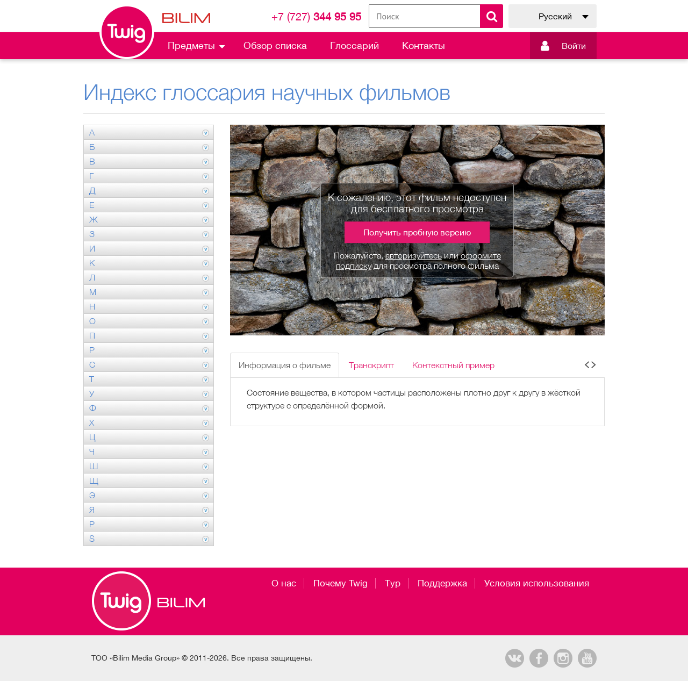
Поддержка (442, 583)
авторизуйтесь (413, 255)
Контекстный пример (453, 365)
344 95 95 (316, 16)
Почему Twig (340, 583)
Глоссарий (354, 45)
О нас (283, 583)
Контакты (423, 45)
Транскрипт (371, 365)
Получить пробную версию (417, 232)
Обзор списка (275, 45)
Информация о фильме (285, 365)
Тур (392, 583)
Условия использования (536, 583)
